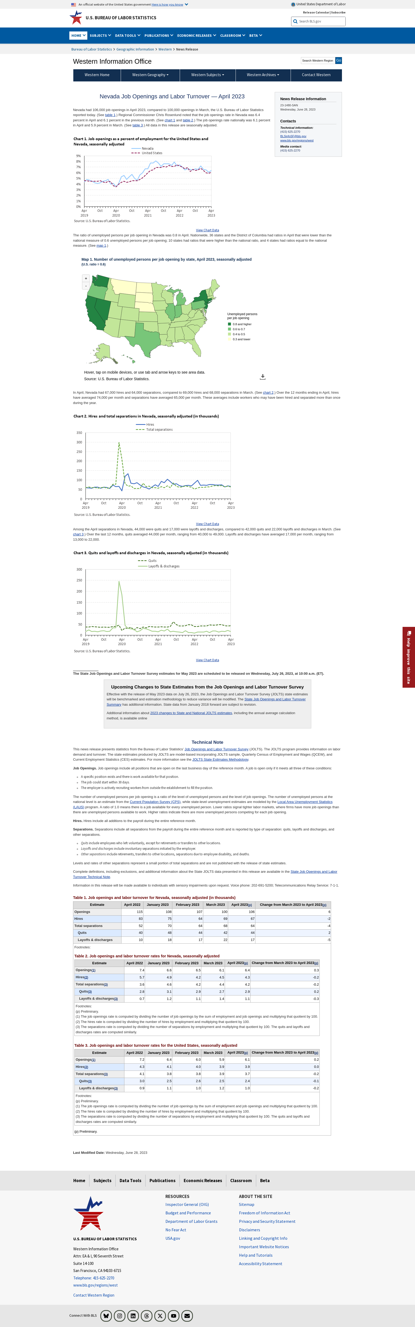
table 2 (188, 120)
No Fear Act (175, 1229)
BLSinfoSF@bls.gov (293, 136)
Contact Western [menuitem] (316, 74)
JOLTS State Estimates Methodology (220, 759)
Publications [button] (157, 35)
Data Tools (130, 1180)
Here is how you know (167, 4)
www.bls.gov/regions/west (297, 140)
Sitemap (246, 1204)
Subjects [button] (99, 35)
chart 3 (78, 534)
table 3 (138, 125)
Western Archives (261, 74)
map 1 (101, 245)
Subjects (102, 1180)
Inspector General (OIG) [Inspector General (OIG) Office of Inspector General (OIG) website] (187, 1204)
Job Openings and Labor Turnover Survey (216, 749)
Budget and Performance (188, 1212)
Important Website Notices (264, 1246)
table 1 (110, 115)
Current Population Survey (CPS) (155, 802)
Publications (162, 1180)
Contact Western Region (93, 1295)
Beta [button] (254, 35)
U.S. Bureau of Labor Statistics (121, 18)
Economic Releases (203, 1180)
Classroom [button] (231, 35)
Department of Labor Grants (191, 1221)
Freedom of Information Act (264, 1212)
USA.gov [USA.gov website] (172, 1238)
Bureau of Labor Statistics (91, 49)
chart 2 (268, 392)
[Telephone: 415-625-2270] (115, 1278)
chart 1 (170, 120)
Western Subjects (206, 74)
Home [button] (76, 35)
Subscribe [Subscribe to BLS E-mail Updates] (338, 12)
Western (165, 49)
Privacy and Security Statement (267, 1221)
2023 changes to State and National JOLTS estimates (191, 713)
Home (79, 1180)
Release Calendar (316, 12)
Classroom (241, 1180)
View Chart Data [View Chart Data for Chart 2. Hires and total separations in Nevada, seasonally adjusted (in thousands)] (207, 524)
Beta (265, 1180)
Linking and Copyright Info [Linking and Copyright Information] (263, 1238)
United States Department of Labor (318, 4)
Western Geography (148, 74)
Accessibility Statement (260, 1263)
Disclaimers (249, 1229)
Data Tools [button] (126, 35)
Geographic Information (135, 49)
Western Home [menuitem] (97, 74)
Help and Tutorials (256, 1255)
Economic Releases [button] (195, 35)
